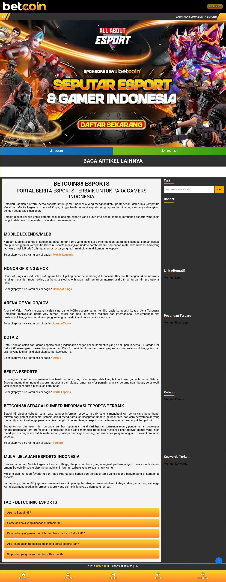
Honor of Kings (62, 289)
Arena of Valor (62, 323)
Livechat (215, 6)
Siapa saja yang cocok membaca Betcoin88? (35, 554)
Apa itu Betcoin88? (19, 512)
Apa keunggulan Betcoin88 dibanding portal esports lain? (43, 543)
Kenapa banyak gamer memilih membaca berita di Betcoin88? (46, 533)
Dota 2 (57, 358)
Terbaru (58, 442)
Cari (219, 189)
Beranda (23, 576)
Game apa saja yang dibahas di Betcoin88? (34, 523)
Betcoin (101, 566)
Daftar (169, 151)
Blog (158, 576)
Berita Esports (62, 392)
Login (56, 151)
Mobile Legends (63, 254)
